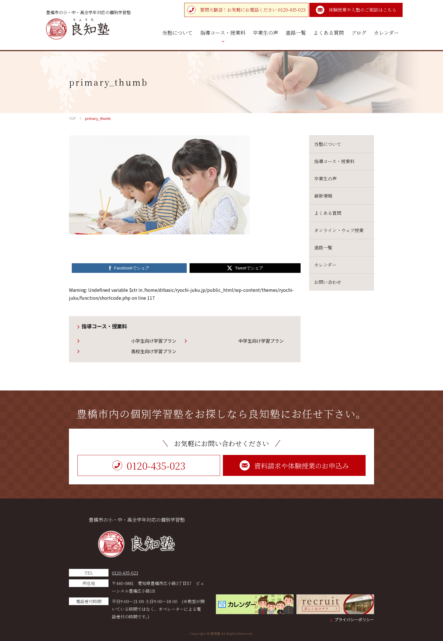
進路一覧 (323, 247)
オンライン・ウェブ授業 (339, 230)
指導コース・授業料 (104, 326)
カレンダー (325, 265)
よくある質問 (327, 213)
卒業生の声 (325, 178)
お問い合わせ (327, 282)
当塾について (327, 144)
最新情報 (323, 196)
